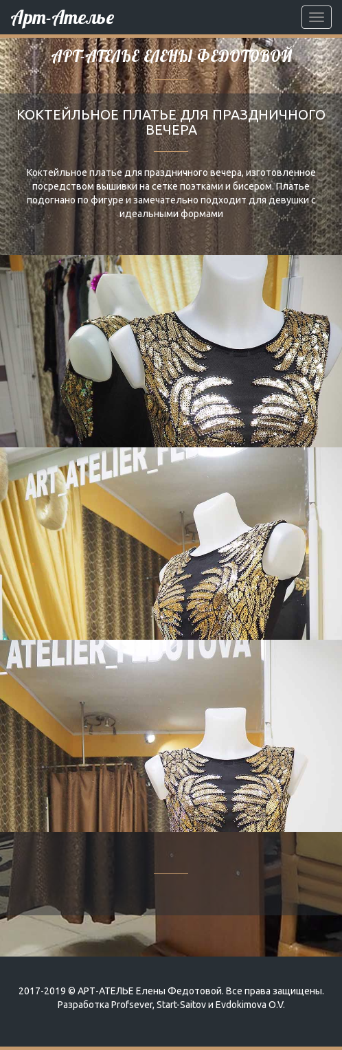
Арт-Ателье (62, 17)
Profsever (131, 1004)
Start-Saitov (181, 1004)
